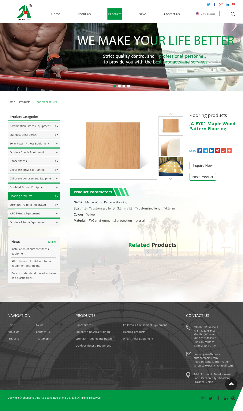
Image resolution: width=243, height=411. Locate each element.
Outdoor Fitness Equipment (27, 222)
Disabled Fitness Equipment (27, 187)
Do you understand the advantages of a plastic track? (33, 275)
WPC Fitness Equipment (25, 213)
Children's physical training (27, 169)
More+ (52, 242)
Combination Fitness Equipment (30, 126)
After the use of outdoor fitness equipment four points (31, 263)
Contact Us (172, 14)
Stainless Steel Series (23, 134)
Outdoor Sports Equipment (27, 152)
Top (231, 384)
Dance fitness (18, 161)
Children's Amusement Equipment (32, 178)
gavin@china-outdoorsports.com (207, 356)
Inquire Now (203, 165)
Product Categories (24, 117)
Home (55, 14)
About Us (84, 14)
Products (114, 14)
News (143, 14)
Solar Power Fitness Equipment (29, 143)
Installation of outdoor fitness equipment (30, 251)
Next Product (202, 177)
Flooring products (46, 102)
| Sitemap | (43, 338)
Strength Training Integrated (28, 204)
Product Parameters (93, 191)
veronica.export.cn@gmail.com (213, 365)
